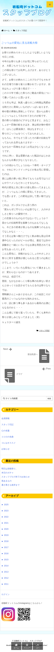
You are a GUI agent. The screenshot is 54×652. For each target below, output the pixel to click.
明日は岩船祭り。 (9, 468)
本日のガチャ (7, 472)
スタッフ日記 (21, 30)
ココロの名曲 (7, 437)
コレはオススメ (8, 443)
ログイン (5, 594)
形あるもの (6, 481)
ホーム (7, 30)
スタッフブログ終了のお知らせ (15, 477)
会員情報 (5, 418)
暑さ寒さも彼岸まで (10, 485)
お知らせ (5, 449)
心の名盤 (5, 430)
